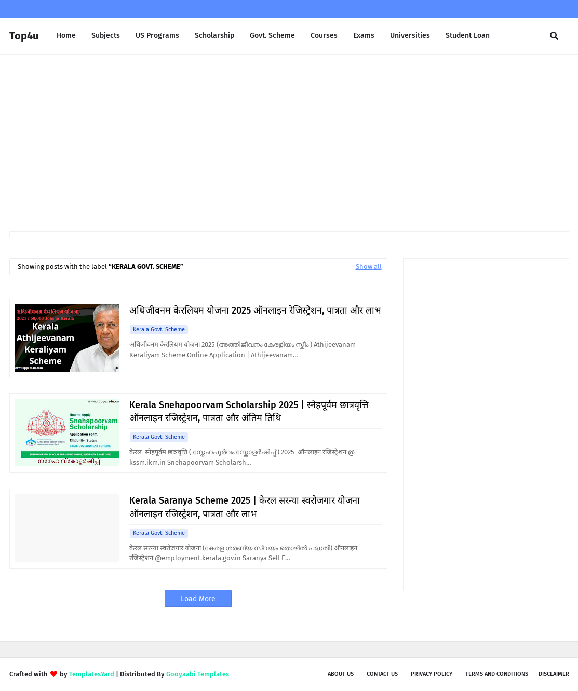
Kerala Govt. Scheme (159, 329)
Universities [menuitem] (410, 35)
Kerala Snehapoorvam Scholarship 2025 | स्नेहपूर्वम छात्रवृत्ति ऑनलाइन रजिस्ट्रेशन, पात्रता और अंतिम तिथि (248, 411)
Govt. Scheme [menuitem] (272, 35)
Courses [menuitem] (324, 35)
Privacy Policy (431, 674)
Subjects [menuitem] (105, 35)
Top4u (23, 36)
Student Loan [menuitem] (468, 35)
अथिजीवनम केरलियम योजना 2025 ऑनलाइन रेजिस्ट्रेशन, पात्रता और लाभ (255, 310)
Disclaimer (554, 674)
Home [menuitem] (66, 35)
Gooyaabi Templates (197, 674)
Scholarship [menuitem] (214, 35)
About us (341, 674)
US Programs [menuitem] (157, 35)
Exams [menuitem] (363, 35)
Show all (369, 266)
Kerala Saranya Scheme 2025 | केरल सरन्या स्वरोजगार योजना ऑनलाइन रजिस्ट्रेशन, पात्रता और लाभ (244, 507)
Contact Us (382, 674)
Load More (198, 598)
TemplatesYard (91, 674)
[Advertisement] (289, 142)
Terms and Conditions (496, 674)
